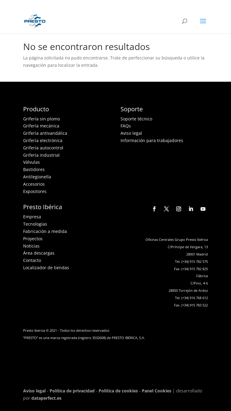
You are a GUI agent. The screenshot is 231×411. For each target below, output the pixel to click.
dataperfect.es (46, 398)
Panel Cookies (156, 391)
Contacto (32, 260)
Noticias (31, 246)
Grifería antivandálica (45, 133)
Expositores (35, 191)
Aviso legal (131, 133)
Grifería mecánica (41, 126)
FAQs (126, 126)
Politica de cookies (118, 391)
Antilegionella (37, 177)
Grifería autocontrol (43, 148)
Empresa (32, 217)
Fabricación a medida (45, 231)
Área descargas (38, 253)
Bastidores (34, 169)
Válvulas (31, 162)
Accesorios (34, 184)
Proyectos (33, 238)
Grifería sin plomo (41, 119)
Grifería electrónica (42, 140)
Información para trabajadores (152, 140)
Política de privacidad (72, 391)
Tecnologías (35, 224)
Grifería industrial (41, 155)
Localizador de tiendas (46, 267)
